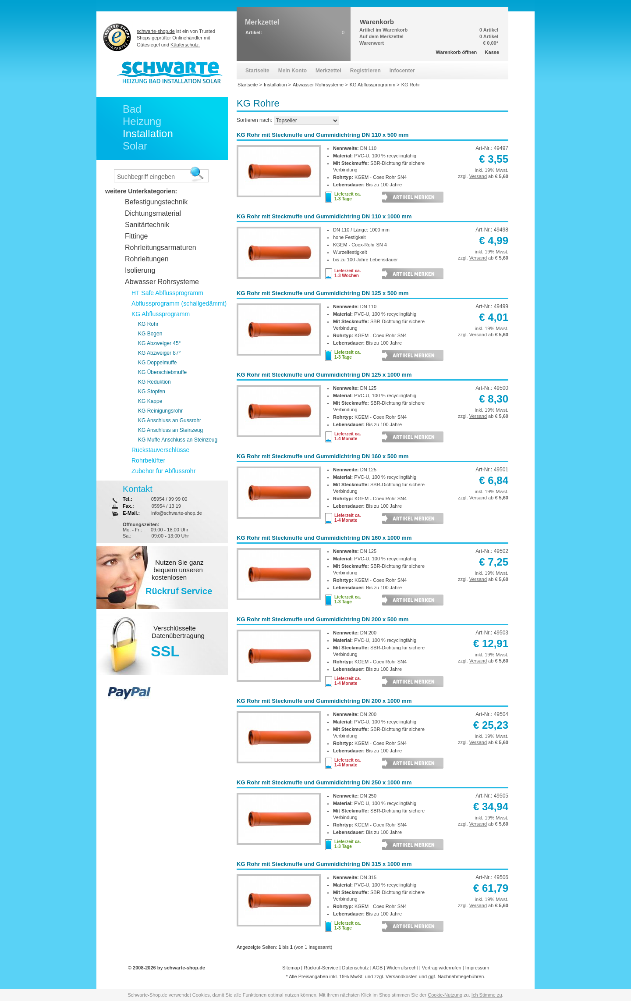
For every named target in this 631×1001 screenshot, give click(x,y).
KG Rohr (148, 324)
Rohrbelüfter (148, 460)
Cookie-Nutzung (445, 994)
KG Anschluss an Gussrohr (169, 420)
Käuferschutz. (185, 44)
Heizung (142, 121)
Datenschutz (355, 967)
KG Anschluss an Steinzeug (170, 430)
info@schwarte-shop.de (176, 513)
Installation (148, 133)
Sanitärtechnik (147, 224)
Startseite (257, 71)
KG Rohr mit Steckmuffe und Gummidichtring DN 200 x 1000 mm (324, 701)
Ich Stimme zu (486, 994)
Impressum (477, 967)
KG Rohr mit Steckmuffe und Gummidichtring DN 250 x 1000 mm (324, 782)
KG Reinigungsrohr (160, 411)
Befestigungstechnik (156, 202)
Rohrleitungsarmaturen (160, 247)
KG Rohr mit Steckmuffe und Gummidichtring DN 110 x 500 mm (322, 135)
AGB (377, 967)
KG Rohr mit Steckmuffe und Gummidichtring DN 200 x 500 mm (322, 619)
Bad (132, 109)
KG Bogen (150, 334)
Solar (135, 146)
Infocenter (402, 71)
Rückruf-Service (321, 967)
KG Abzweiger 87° (159, 353)
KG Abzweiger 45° (159, 343)
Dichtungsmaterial (153, 213)
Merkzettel (328, 71)
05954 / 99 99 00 (169, 499)
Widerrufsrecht (402, 967)
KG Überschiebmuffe (162, 372)
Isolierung (140, 270)
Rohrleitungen (147, 259)
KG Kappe (150, 401)
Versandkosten (402, 976)
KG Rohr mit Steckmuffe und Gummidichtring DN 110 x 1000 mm (324, 216)
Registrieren (365, 71)
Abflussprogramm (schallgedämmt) (179, 303)
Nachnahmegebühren (461, 976)
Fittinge (136, 236)
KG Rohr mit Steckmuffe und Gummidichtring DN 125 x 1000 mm (324, 374)
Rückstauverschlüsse (160, 449)
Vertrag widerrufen (441, 967)
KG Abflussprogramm (160, 313)
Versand (478, 176)
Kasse (492, 52)
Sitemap (291, 967)
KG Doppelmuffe (157, 363)
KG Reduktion (154, 382)
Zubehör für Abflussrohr (163, 470)
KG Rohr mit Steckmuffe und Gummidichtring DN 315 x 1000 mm (324, 864)
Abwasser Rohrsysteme (162, 281)
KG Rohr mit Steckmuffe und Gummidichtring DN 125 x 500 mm (322, 293)
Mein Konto (292, 71)
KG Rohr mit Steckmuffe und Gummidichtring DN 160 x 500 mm (322, 456)
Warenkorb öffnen (456, 52)
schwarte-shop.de (156, 31)
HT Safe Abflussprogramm (167, 292)
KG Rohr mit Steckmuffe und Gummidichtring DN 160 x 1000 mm (324, 537)
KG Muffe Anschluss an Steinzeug (177, 440)
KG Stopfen (151, 391)
